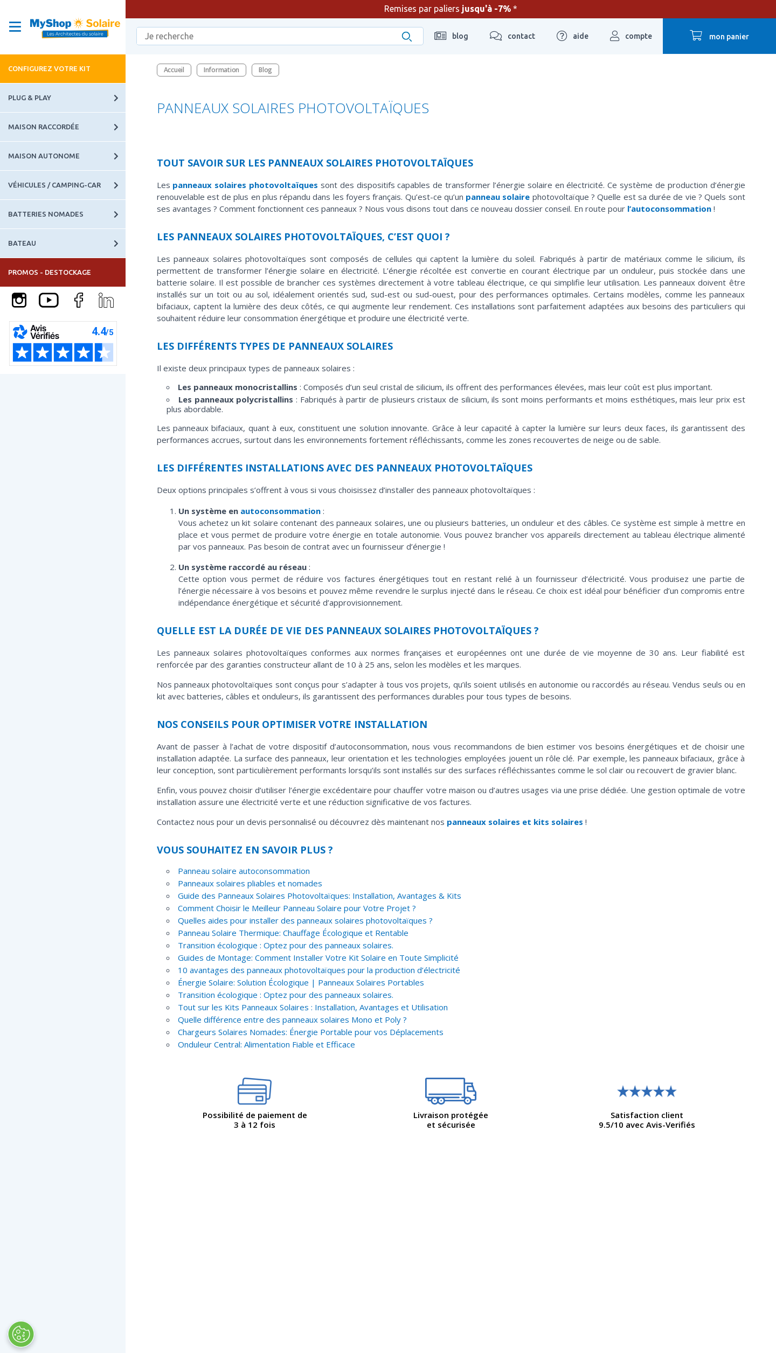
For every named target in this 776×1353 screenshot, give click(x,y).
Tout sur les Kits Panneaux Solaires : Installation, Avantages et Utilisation (313, 1007)
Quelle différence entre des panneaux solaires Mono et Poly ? (292, 1019)
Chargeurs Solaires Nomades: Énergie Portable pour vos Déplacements (311, 1031)
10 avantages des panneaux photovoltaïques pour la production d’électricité (319, 970)
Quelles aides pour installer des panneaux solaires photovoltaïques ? (305, 920)
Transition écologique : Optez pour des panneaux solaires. (285, 945)
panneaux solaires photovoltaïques (245, 184)
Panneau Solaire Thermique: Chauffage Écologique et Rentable (293, 932)
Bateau (67, 243)
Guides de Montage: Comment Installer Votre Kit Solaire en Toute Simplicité (318, 957)
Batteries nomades (67, 214)
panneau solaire (498, 196)
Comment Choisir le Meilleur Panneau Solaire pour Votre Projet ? (297, 908)
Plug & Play (67, 98)
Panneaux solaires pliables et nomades (250, 883)
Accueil (174, 69)
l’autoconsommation (669, 208)
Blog (265, 69)
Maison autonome (67, 156)
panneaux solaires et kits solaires (515, 821)
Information (221, 69)
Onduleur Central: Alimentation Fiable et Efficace (266, 1044)
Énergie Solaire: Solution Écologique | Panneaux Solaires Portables (301, 982)
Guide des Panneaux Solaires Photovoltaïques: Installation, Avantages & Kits (319, 895)
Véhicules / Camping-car (67, 185)
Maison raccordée (67, 127)
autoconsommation (280, 510)
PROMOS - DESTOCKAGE (49, 272)
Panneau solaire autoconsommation (244, 870)
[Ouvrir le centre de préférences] (20, 1334)
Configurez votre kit (49, 68)
